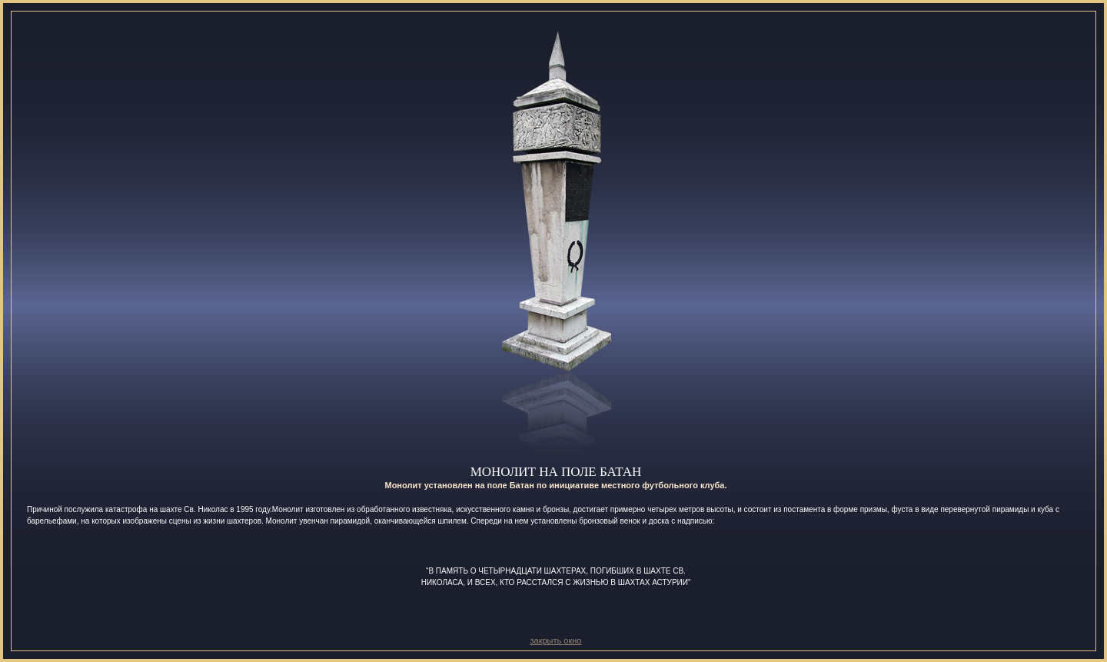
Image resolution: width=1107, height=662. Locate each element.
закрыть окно (556, 640)
